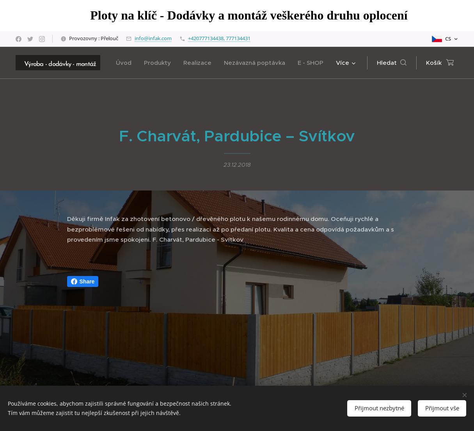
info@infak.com (153, 38)
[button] (391, 63)
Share (83, 281)
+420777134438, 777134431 (219, 38)
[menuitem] (126, 63)
